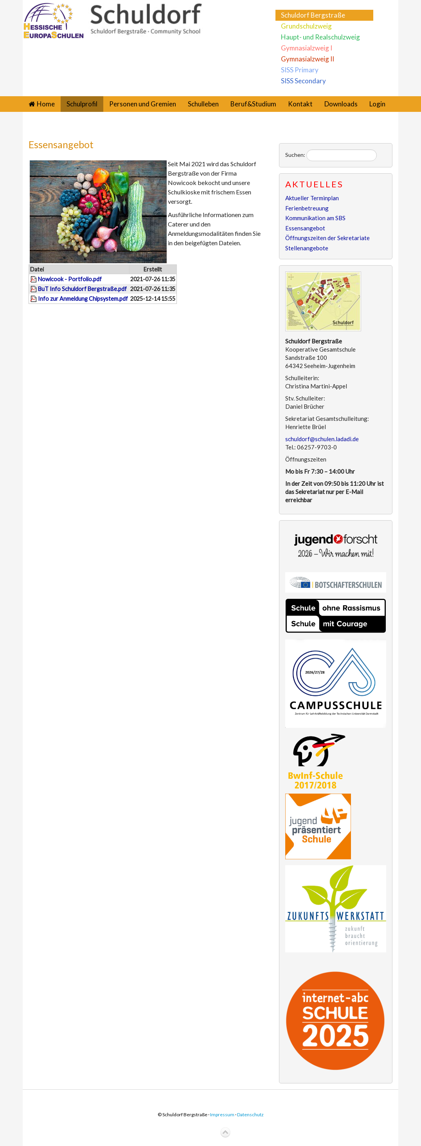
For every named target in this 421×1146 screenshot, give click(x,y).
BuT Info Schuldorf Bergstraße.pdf (82, 289)
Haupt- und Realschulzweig (320, 37)
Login (377, 104)
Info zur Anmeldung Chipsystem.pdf (83, 298)
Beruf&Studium (253, 104)
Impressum (222, 1114)
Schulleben (203, 104)
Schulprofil (82, 104)
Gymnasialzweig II (307, 59)
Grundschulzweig (306, 26)
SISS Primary (299, 70)
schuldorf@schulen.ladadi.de (322, 438)
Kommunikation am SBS (315, 217)
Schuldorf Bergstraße (313, 15)
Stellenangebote (306, 247)
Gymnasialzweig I (306, 48)
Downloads (341, 104)
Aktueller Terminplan (312, 197)
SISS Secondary (303, 81)
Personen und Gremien (142, 104)
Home (46, 104)
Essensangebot (61, 144)
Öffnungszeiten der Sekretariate (327, 237)
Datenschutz (250, 1114)
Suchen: (295, 154)
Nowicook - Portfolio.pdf (70, 279)
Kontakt (300, 104)
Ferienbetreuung (307, 208)
